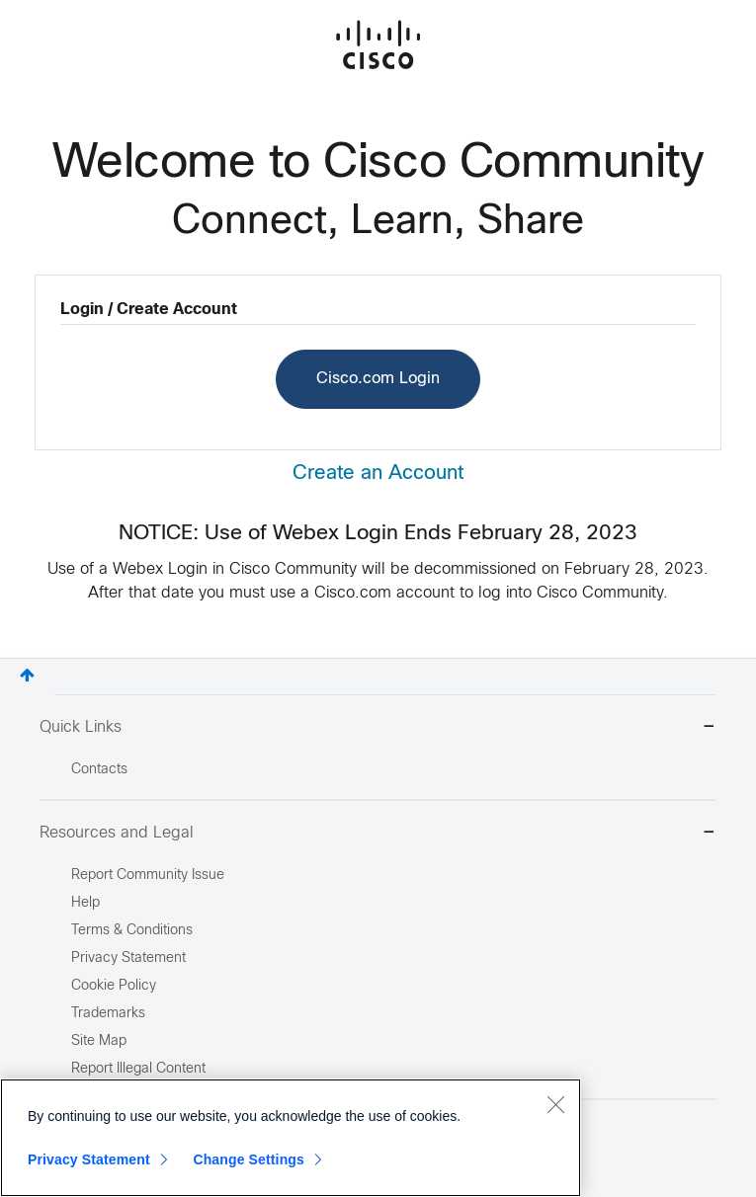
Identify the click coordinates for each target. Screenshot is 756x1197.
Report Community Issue (147, 875)
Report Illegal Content (138, 1069)
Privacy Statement (89, 1159)
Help (85, 903)
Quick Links (378, 728)
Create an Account (378, 473)
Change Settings (248, 1159)
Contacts (99, 769)
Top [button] (27, 675)
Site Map (98, 1041)
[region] (290, 1137)
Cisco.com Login (378, 378)
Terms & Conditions (132, 930)
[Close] (555, 1104)
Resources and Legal (378, 834)
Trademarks (108, 1013)
